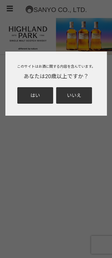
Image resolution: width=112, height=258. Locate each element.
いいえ (74, 95)
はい (35, 95)
